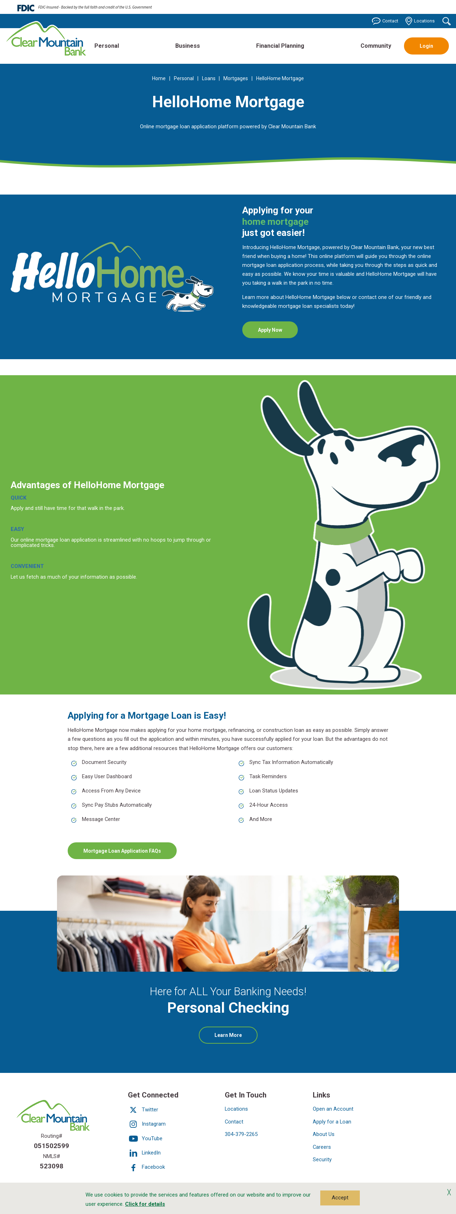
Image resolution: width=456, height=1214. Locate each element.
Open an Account (333, 1109)
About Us (324, 1134)
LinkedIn (144, 1153)
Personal (106, 45)
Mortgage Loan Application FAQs (122, 850)
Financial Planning (280, 45)
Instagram (147, 1124)
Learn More (236, 1038)
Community (376, 45)
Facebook (146, 1167)
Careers (322, 1147)
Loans (209, 78)
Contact (385, 21)
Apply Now (278, 332)
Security (322, 1159)
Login (426, 46)
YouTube (145, 1138)
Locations (420, 21)
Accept (340, 1197)
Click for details (145, 1204)
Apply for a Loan (332, 1122)
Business (187, 45)
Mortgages (235, 78)
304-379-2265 (241, 1134)
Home (159, 78)
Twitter (143, 1109)
